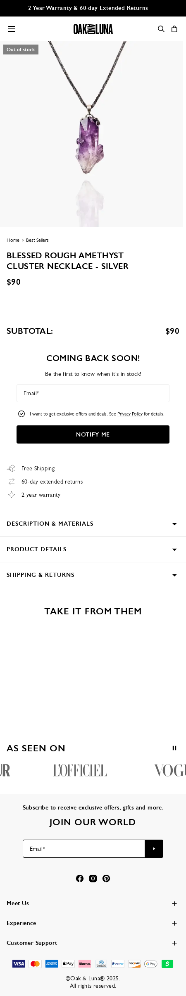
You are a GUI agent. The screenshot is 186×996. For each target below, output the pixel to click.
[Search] (161, 29)
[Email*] (93, 393)
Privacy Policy (130, 414)
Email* (31, 393)
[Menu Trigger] (12, 29)
